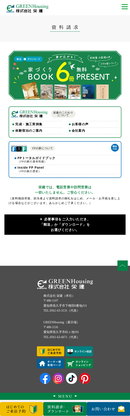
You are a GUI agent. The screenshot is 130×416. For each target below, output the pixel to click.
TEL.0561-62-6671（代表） (61, 337)
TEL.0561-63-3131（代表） (61, 310)
